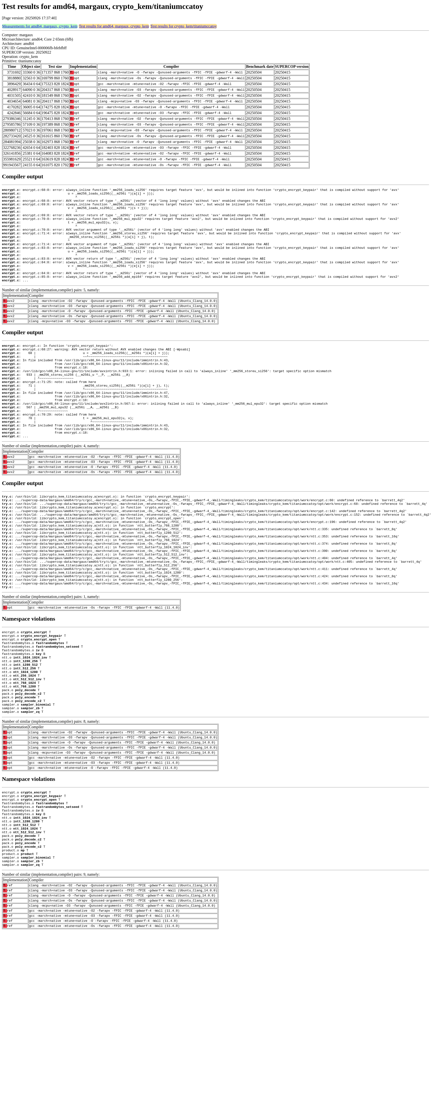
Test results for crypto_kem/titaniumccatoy (183, 26)
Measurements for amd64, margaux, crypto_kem (39, 26)
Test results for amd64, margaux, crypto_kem (114, 26)
